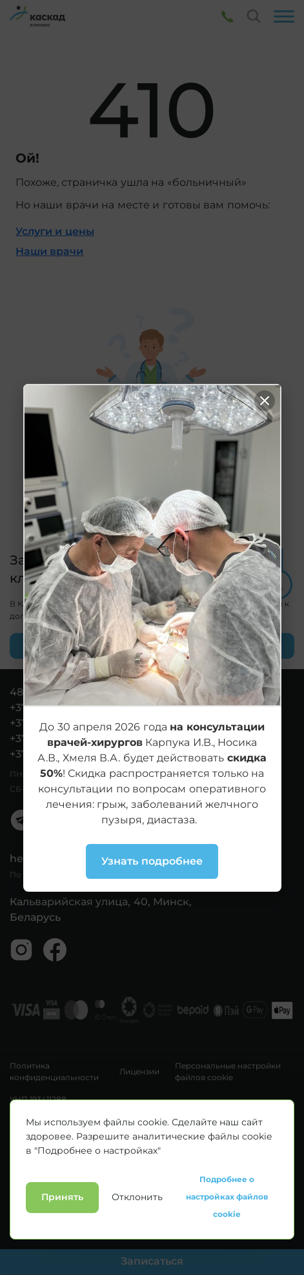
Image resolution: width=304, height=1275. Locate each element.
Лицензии (139, 1071)
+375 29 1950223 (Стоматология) (93, 753)
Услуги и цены (54, 231)
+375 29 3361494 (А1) (62, 723)
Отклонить (137, 1261)
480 (20, 692)
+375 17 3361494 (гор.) (66, 707)
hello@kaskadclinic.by (68, 858)
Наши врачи (49, 251)
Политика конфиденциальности (54, 1071)
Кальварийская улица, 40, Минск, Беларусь (101, 909)
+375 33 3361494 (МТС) (68, 738)
